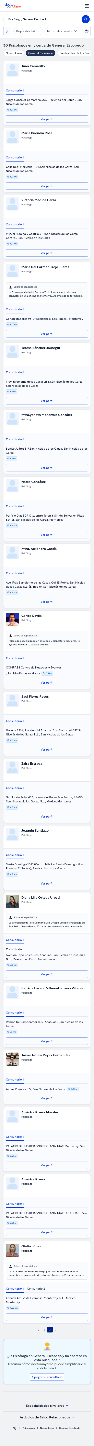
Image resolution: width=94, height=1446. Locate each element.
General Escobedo (40, 53)
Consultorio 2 (36, 1288)
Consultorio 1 (15, 90)
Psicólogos (28, 1427)
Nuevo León (14, 53)
